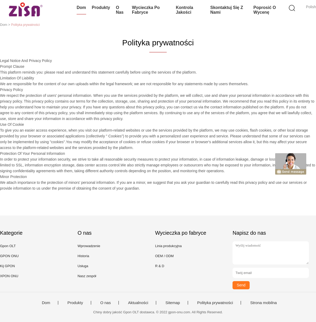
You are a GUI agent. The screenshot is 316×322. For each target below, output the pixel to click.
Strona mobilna (263, 303)
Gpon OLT (8, 246)
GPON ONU (9, 256)
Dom (81, 7)
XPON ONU (9, 276)
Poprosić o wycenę (264, 10)
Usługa (82, 266)
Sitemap (172, 303)
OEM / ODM (164, 256)
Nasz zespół (86, 276)
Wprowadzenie (88, 246)
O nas (120, 10)
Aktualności (138, 303)
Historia (83, 256)
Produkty (101, 7)
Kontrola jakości (184, 10)
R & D (159, 266)
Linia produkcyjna (168, 246)
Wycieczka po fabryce (146, 10)
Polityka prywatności (215, 303)
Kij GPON (7, 266)
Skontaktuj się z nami (226, 10)
